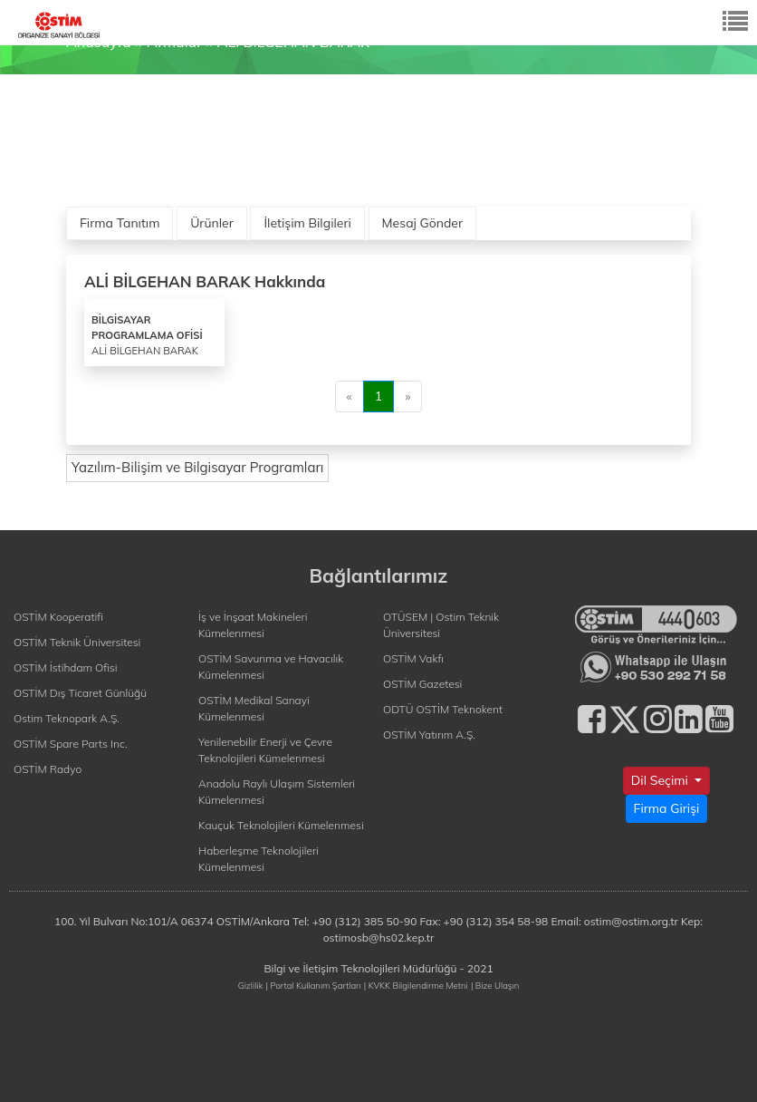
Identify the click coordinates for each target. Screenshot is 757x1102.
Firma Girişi (667, 808)
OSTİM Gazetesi (422, 684)
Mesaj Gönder (423, 223)
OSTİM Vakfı (413, 658)
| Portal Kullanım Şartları (313, 985)
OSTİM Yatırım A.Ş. (429, 734)
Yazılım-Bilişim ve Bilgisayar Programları (197, 467)
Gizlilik (251, 985)
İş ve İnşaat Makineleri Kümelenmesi (253, 625)
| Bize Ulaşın (495, 985)
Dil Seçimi (661, 780)
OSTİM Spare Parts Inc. (71, 743)
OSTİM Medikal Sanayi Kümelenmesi (254, 708)
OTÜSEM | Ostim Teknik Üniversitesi (441, 625)
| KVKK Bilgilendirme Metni (416, 985)
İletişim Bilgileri (307, 223)
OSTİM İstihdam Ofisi (66, 667)
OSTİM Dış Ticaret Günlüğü (80, 693)
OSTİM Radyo (47, 769)
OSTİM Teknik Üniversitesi (77, 642)
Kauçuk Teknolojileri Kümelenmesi (281, 825)
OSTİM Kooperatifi (58, 617)
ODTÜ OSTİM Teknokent (443, 709)
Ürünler (212, 223)
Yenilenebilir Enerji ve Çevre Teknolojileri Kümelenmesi (265, 750)
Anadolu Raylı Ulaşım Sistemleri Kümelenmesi (276, 792)
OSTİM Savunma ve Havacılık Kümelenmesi (270, 667)
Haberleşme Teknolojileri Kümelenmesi (258, 859)
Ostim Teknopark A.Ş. (67, 718)
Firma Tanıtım (119, 223)
